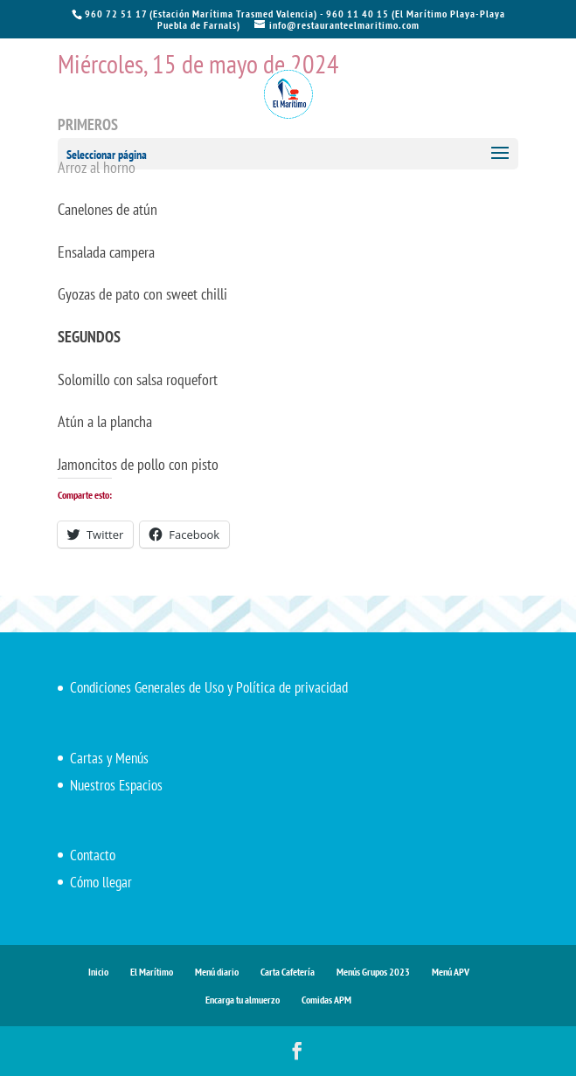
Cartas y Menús (109, 758)
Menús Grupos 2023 (373, 971)
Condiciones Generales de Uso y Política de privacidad (209, 687)
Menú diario (217, 971)
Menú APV (450, 971)
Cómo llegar (101, 882)
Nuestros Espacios (116, 785)
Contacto (92, 855)
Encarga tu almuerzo (242, 999)
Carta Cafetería (287, 971)
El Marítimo (151, 971)
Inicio (98, 971)
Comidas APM (326, 999)
